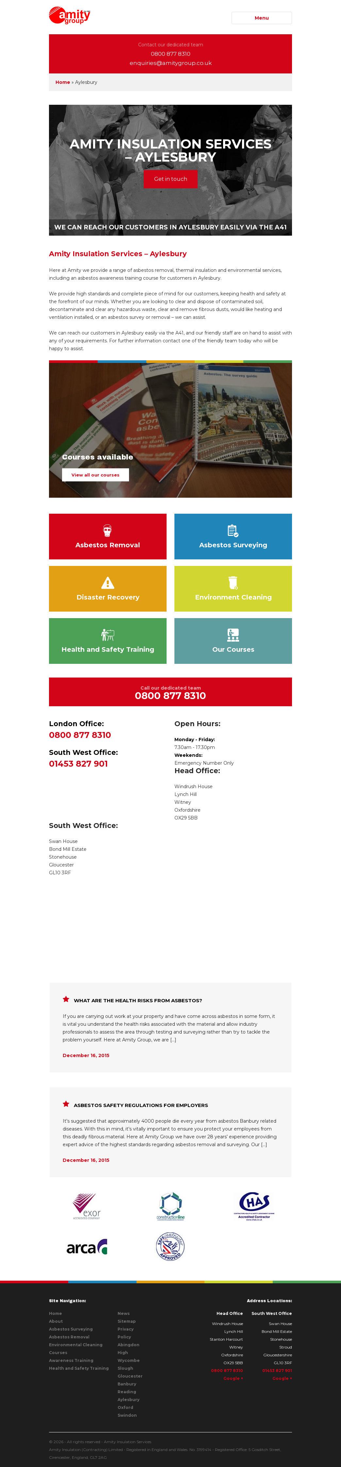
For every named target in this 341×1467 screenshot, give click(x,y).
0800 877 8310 (170, 54)
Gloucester (130, 1376)
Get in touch (170, 179)
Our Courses (233, 641)
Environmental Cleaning (76, 1344)
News (124, 1313)
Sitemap (127, 1321)
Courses (58, 1352)
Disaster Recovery (107, 588)
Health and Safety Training (107, 641)
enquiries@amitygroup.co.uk (171, 63)
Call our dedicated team (170, 693)
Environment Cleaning (233, 588)
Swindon (127, 1415)
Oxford (125, 1407)
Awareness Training (71, 1360)
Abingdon (128, 1344)
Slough (125, 1368)
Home (63, 82)
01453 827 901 (108, 758)
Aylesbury (128, 1399)
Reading (127, 1391)
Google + (233, 1378)
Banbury (127, 1383)
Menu (262, 18)
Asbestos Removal (107, 536)
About (56, 1321)
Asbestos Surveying (233, 536)
